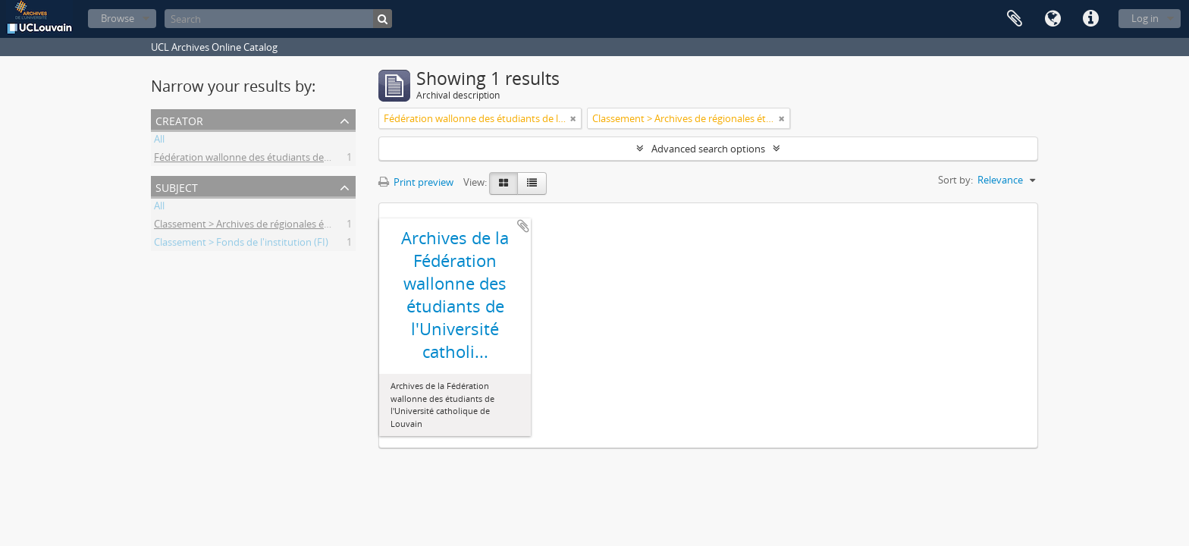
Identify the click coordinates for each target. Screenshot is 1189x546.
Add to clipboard (523, 226)
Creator (179, 119)
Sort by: (955, 180)
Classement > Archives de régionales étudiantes (260, 226)
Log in (1145, 18)
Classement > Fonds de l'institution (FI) (241, 244)
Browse (117, 18)
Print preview (415, 182)
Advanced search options (708, 148)
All (159, 141)
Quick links (1090, 19)
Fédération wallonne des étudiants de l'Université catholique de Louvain (316, 159)
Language (1052, 19)
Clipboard (1015, 19)
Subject (176, 186)
